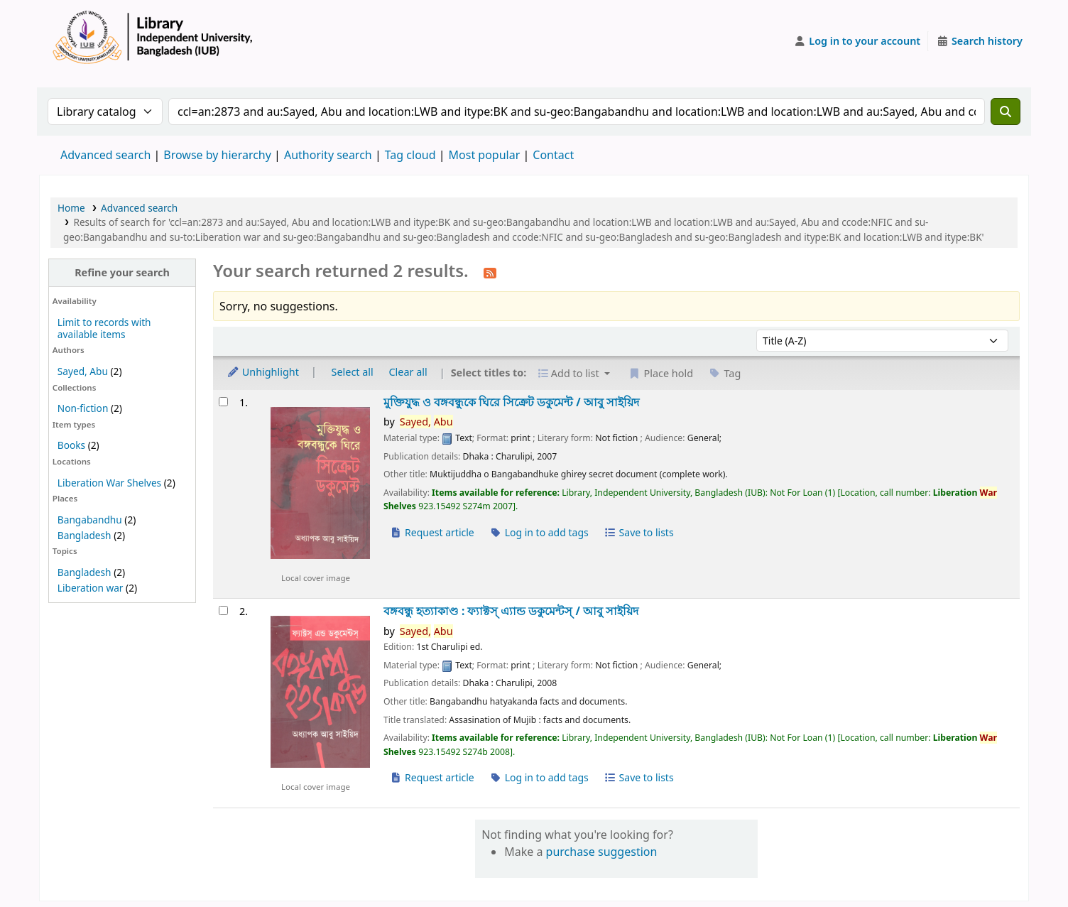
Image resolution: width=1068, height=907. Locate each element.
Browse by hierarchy (217, 155)
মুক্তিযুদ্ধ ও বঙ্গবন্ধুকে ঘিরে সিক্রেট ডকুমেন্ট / (511, 402)
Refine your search (122, 272)
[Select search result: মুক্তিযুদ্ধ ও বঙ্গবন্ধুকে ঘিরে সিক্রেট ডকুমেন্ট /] (223, 401)
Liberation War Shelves (109, 482)
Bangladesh (84, 535)
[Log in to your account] (857, 41)
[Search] (1005, 111)
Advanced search (105, 155)
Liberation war (91, 587)
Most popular (485, 155)
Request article (432, 532)
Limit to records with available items (104, 328)
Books (71, 445)
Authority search (328, 155)
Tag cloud (410, 155)
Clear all (408, 372)
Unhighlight (263, 372)
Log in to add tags (539, 532)
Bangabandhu (90, 519)
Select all (353, 372)
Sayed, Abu (83, 371)
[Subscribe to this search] (490, 272)
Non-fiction (83, 408)
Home (71, 207)
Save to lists (638, 532)
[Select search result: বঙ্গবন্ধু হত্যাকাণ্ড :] (223, 610)
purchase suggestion (602, 851)
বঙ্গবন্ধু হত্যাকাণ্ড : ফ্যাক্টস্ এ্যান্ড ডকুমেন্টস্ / (510, 611)
